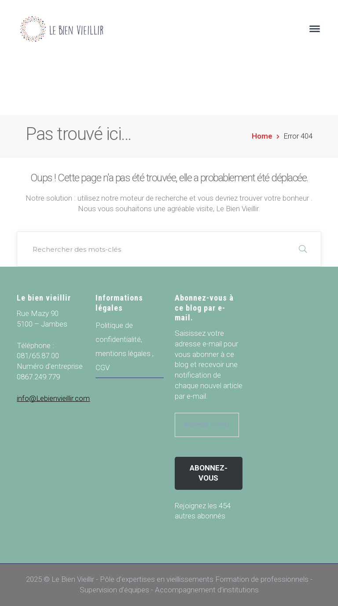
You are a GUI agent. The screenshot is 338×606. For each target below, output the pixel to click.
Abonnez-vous (209, 473)
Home (262, 136)
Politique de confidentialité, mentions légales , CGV (125, 346)
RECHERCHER (302, 249)
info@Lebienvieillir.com (53, 398)
